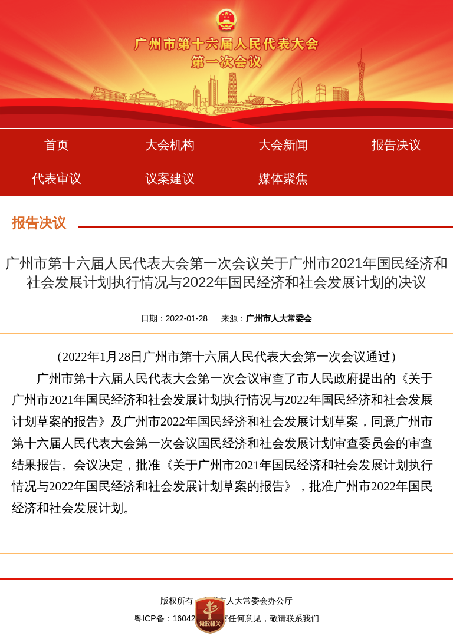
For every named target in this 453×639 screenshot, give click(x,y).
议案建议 (170, 178)
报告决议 (396, 144)
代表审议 (56, 178)
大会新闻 (283, 144)
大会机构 (170, 144)
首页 (56, 144)
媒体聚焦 (283, 178)
